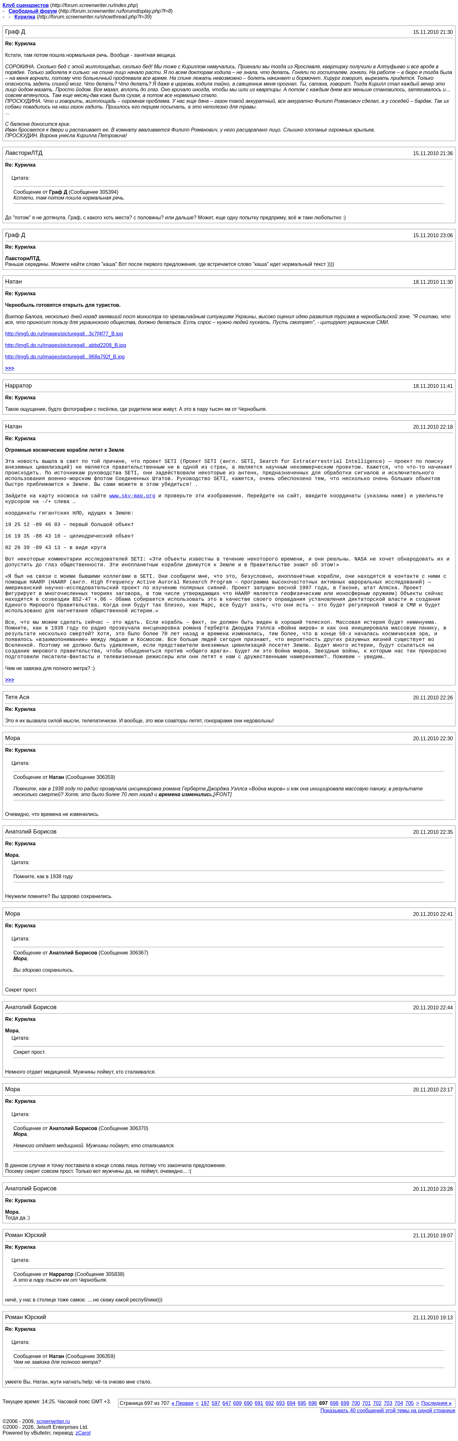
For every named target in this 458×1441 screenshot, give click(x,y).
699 (345, 1403)
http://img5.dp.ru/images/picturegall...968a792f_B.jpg (64, 356)
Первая (183, 1403)
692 (270, 1403)
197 (205, 1403)
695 (302, 1403)
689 (237, 1403)
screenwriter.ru (53, 1421)
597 (216, 1403)
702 (377, 1403)
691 (259, 1403)
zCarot (83, 1433)
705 (409, 1403)
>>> (9, 368)
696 (312, 1403)
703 (388, 1403)
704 (398, 1403)
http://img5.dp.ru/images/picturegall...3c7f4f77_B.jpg (64, 333)
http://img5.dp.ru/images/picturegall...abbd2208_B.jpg (65, 345)
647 (226, 1403)
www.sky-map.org (132, 496)
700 (355, 1403)
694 (291, 1403)
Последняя (436, 1403)
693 (280, 1403)
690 (248, 1403)
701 (366, 1403)
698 (334, 1403)
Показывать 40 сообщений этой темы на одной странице (387, 1410)
